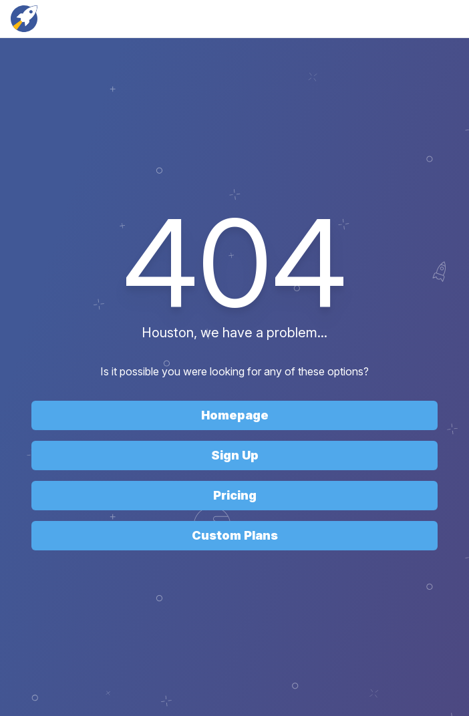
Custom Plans (235, 535)
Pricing (235, 495)
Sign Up (235, 455)
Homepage (235, 415)
